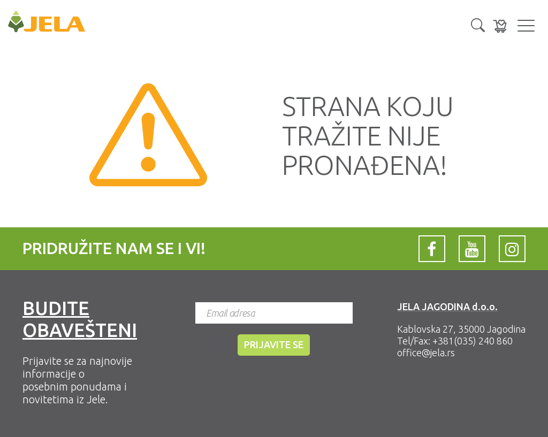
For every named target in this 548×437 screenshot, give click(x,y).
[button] (478, 24)
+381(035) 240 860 (472, 340)
